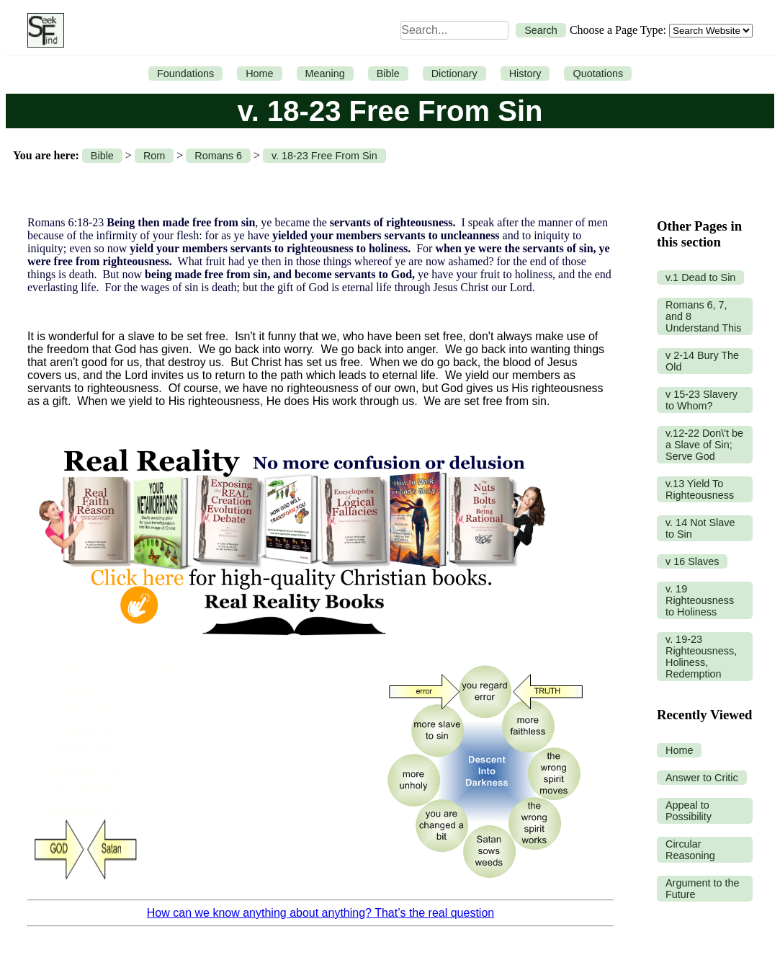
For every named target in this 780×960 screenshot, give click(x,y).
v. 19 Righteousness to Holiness (699, 600)
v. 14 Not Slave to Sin (700, 528)
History (525, 73)
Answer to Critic (701, 777)
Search (540, 30)
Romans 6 (218, 155)
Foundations (185, 73)
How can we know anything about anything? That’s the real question (320, 913)
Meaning (325, 73)
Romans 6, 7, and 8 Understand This (703, 316)
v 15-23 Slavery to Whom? (701, 400)
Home (259, 73)
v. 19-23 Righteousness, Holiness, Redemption (701, 657)
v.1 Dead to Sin (700, 277)
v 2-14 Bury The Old (702, 361)
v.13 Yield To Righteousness (699, 489)
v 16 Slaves (692, 561)
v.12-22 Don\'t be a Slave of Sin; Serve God (704, 444)
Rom (154, 155)
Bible (388, 73)
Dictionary (454, 73)
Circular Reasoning (690, 849)
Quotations (598, 73)
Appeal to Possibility (688, 810)
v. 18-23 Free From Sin (324, 155)
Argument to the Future (702, 888)
